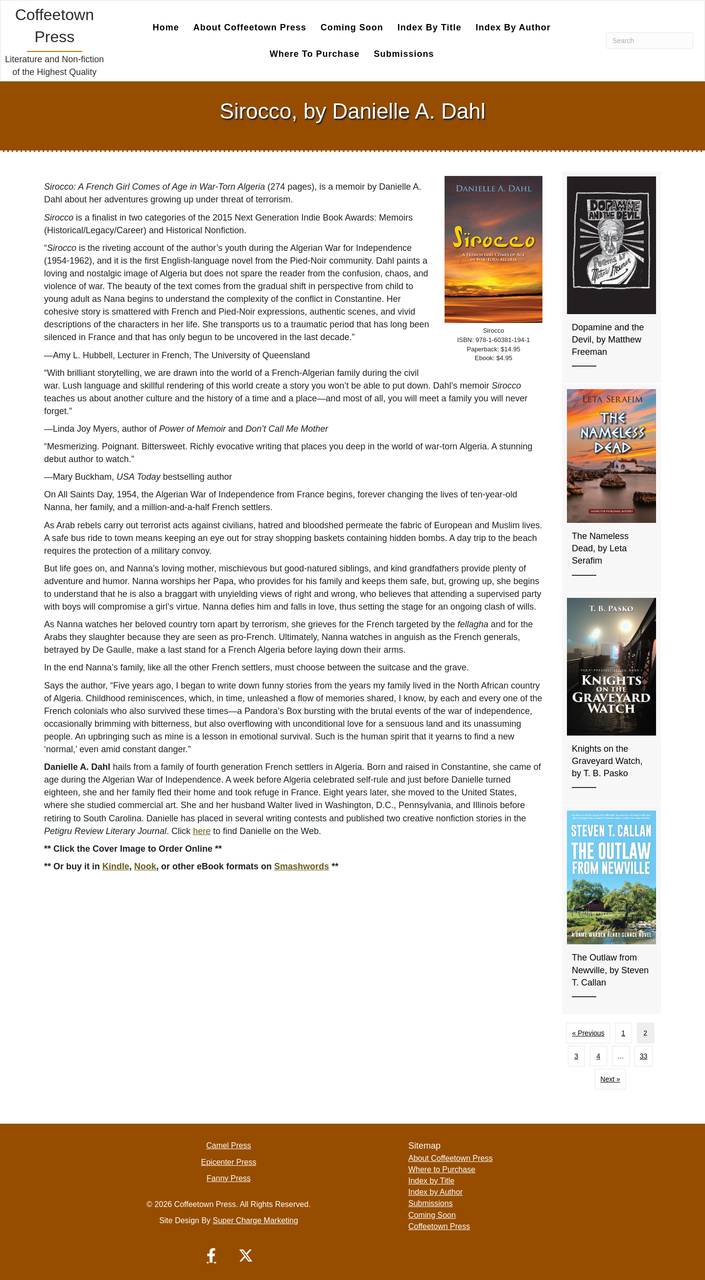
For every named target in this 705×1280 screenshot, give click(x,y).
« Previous (588, 1033)
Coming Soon (352, 27)
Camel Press (228, 1145)
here (202, 831)
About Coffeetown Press (249, 27)
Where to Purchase (315, 54)
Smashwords (301, 866)
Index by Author (512, 27)
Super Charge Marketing (255, 1220)
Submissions (404, 54)
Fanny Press (229, 1178)
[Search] (649, 40)
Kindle (115, 866)
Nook (145, 866)
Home (166, 27)
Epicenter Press (229, 1162)
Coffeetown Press (439, 1226)
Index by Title (430, 27)
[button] (211, 1255)
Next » (610, 1079)
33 (644, 1056)
